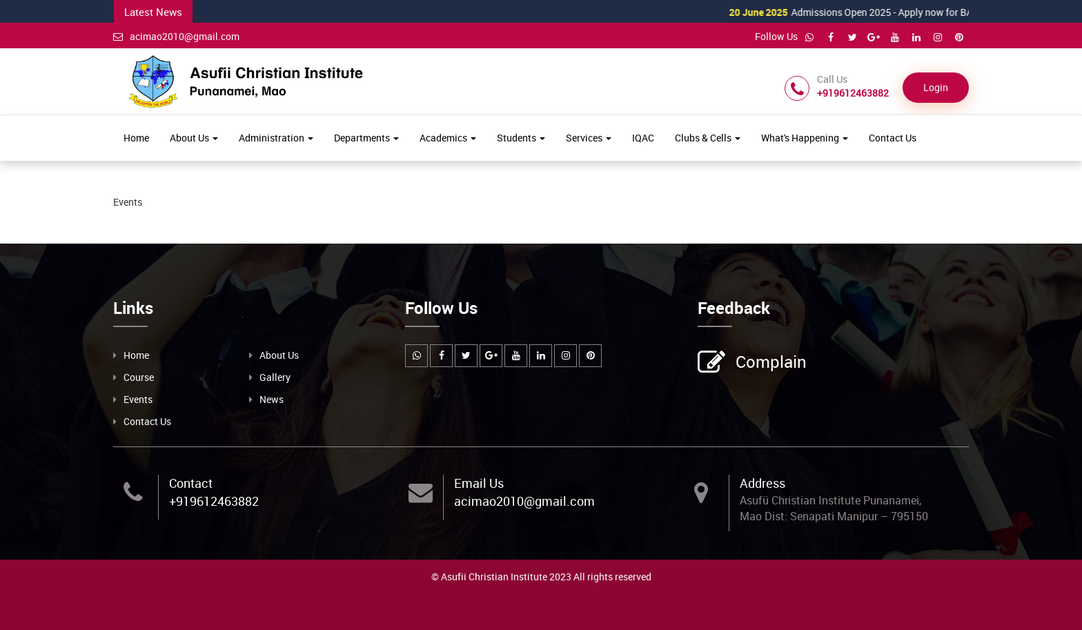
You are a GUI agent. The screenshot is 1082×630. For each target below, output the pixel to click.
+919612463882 (214, 501)
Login (935, 87)
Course (139, 377)
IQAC (643, 137)
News (271, 399)
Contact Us (892, 137)
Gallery (275, 377)
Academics (448, 137)
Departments (366, 137)
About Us (194, 137)
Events (138, 399)
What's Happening (804, 137)
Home (136, 137)
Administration (276, 137)
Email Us (479, 483)
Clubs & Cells (707, 137)
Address (762, 483)
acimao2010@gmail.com (176, 36)
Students (521, 137)
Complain (769, 363)
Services (588, 137)
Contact (191, 483)
